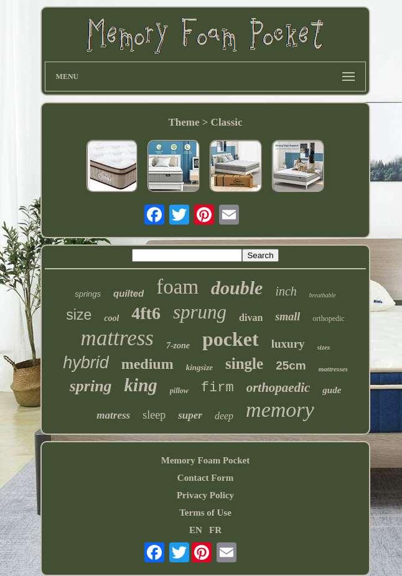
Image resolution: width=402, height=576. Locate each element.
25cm (291, 365)
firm (217, 388)
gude (331, 390)
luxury (288, 343)
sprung (200, 312)
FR (215, 530)
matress (113, 415)
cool (111, 318)
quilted (128, 293)
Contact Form (205, 478)
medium (147, 364)
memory (280, 409)
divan (251, 317)
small (287, 316)
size (78, 315)
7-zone (178, 345)
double (237, 287)
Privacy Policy (205, 495)
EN (195, 530)
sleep (154, 415)
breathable (322, 295)
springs (88, 294)
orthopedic (328, 318)
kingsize (199, 367)
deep (224, 416)
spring (91, 386)
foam (177, 287)
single (244, 363)
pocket (230, 339)
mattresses (333, 369)
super (190, 415)
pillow (179, 390)
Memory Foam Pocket (205, 460)
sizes (323, 347)
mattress (117, 338)
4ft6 (146, 313)
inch (285, 291)
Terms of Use (205, 513)
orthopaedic (278, 387)
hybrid (86, 362)
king (140, 385)
